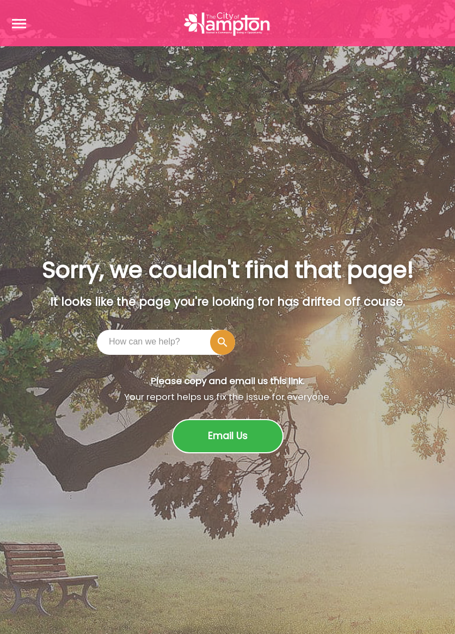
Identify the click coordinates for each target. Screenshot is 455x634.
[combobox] (169, 342)
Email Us (228, 435)
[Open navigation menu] (19, 23)
